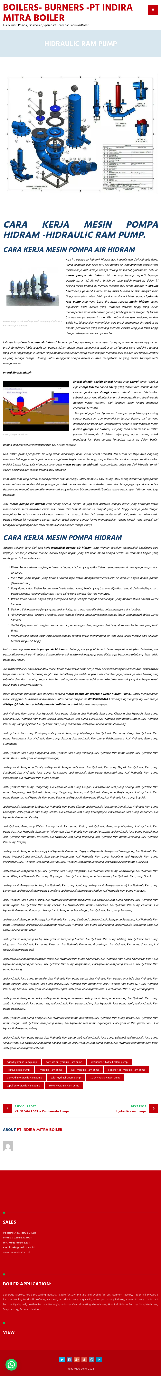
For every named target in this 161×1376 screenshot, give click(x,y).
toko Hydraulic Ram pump (64, 1085)
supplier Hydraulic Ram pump (23, 1085)
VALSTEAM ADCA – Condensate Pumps (47, 1109)
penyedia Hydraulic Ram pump (24, 1077)
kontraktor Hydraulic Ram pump (126, 1070)
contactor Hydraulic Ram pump (64, 1062)
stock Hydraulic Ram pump (105, 1077)
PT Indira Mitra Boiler (39, 1129)
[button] (11, 1365)
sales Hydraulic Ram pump (66, 1077)
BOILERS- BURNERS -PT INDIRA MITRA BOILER (68, 12)
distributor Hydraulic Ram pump (109, 1062)
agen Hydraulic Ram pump (22, 1062)
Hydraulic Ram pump (50, 1070)
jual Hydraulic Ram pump (85, 1070)
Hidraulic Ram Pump (18, 1070)
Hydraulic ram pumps (114, 1109)
